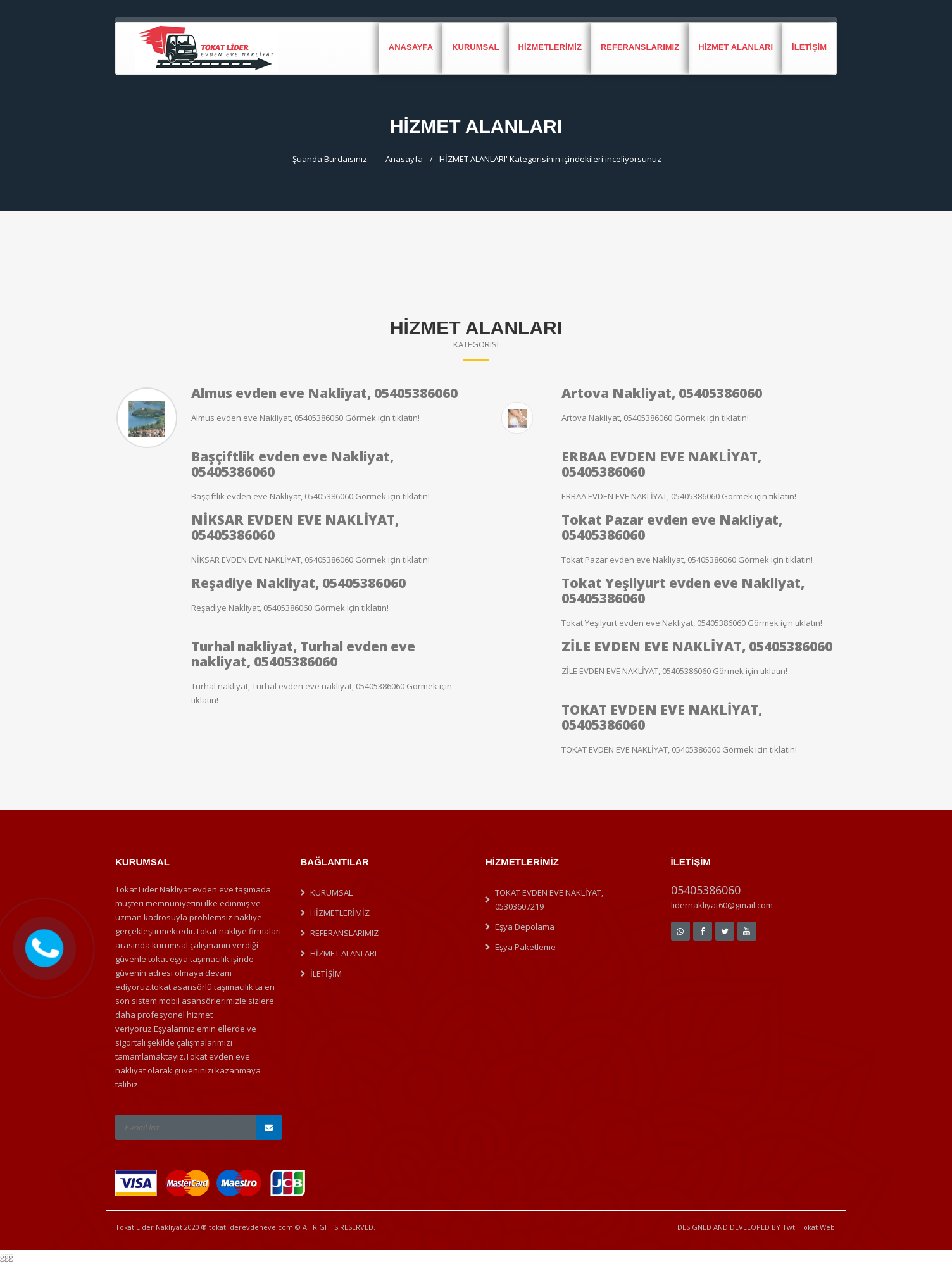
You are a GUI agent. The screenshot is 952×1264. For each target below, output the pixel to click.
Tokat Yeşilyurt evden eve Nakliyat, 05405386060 (683, 590)
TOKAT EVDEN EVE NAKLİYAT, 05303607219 (549, 899)
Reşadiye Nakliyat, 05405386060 (298, 583)
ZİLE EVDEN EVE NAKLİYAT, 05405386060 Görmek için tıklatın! (674, 671)
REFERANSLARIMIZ (640, 47)
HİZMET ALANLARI (735, 47)
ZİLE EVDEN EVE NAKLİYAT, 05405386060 (696, 646)
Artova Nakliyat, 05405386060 (661, 393)
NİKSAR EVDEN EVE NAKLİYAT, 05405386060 (295, 527)
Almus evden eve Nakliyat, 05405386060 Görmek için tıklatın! (305, 417)
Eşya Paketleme (525, 947)
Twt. (789, 1227)
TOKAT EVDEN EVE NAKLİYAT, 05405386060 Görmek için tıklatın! (679, 749)
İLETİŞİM (809, 47)
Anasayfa (411, 47)
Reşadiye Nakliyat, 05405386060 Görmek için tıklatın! (290, 607)
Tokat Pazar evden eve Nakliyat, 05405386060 (671, 527)
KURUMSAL (475, 47)
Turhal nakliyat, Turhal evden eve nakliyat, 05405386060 (303, 653)
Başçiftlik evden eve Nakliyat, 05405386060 (292, 463)
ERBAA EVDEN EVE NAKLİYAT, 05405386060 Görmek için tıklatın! (678, 496)
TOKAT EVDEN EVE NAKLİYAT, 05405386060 (661, 717)
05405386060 (706, 890)
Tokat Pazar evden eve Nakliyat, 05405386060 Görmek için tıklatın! (687, 559)
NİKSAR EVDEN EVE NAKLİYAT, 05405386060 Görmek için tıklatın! (310, 559)
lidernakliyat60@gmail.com (722, 905)
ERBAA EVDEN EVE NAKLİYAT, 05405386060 (661, 463)
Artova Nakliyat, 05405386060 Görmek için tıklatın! (655, 417)
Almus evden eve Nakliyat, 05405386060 (324, 393)
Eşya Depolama (524, 926)
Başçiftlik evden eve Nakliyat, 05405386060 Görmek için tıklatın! (310, 496)
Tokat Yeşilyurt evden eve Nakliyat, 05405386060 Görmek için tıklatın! (691, 623)
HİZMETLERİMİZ (550, 47)
